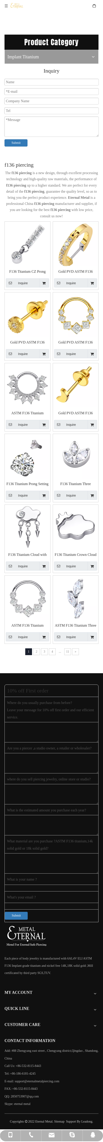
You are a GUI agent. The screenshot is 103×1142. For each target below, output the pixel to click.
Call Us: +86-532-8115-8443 (23, 1066)
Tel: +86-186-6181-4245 (20, 1073)
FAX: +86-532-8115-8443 (21, 1088)
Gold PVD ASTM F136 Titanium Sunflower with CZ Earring (27, 342)
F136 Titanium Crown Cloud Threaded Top (75, 555)
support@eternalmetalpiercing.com (37, 1081)
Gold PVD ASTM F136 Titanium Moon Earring (75, 413)
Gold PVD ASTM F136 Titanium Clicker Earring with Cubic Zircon (75, 272)
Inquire (17, 282)
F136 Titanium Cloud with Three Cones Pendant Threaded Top (27, 555)
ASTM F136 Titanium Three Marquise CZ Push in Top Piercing (75, 625)
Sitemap (59, 1121)
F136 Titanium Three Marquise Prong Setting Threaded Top (75, 484)
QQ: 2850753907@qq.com (22, 1096)
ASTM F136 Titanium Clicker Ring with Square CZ (27, 625)
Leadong (86, 1121)
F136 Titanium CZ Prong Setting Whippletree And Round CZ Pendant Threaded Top (27, 272)
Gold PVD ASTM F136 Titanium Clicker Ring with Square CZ (76, 342)
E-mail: (32, 1081)
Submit (16, 143)
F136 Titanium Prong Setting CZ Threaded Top (27, 484)
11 (67, 651)
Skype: (9, 1104)
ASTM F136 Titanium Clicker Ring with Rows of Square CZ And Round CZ (27, 413)
